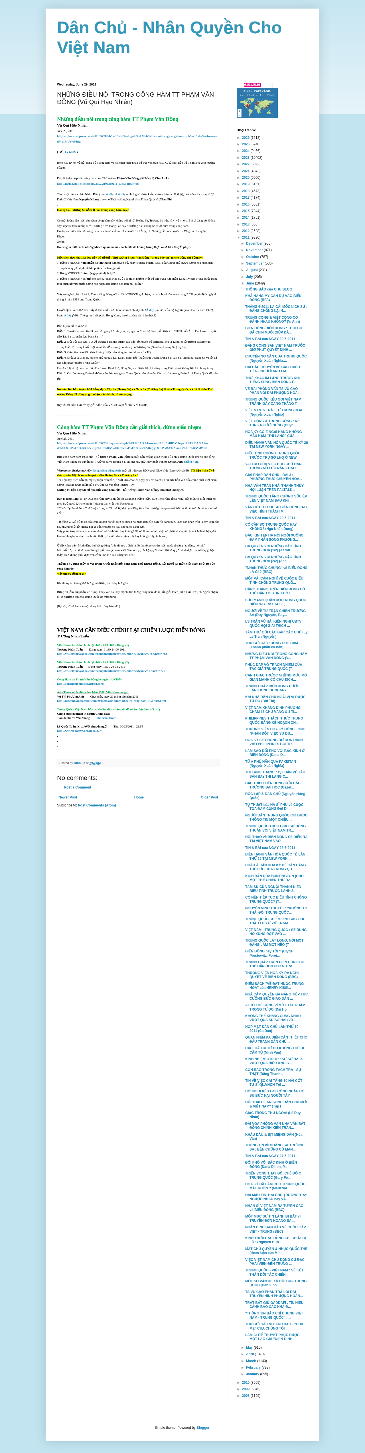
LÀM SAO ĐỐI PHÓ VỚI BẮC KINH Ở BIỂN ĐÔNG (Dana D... (275, 753)
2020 (246, 178)
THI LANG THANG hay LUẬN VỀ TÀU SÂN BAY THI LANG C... (275, 774)
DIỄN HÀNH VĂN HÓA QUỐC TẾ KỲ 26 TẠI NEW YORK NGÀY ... (276, 445)
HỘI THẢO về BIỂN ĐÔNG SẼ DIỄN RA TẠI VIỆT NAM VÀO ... (276, 839)
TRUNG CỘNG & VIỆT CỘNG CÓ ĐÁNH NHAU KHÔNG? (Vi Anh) (272, 320)
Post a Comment (77, 787)
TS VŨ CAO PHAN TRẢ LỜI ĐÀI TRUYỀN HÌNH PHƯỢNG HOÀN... (274, 1294)
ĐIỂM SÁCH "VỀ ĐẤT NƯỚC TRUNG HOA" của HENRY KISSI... (274, 986)
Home (139, 797)
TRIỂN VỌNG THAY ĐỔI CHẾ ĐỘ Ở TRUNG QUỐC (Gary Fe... (273, 1175)
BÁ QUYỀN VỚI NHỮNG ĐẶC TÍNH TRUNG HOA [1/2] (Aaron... (273, 548)
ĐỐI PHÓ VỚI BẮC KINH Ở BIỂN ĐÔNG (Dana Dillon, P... (271, 1165)
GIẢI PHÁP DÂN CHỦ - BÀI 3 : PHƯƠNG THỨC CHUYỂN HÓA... (273, 477)
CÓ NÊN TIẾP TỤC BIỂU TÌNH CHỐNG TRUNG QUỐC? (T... (276, 899)
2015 (246, 211)
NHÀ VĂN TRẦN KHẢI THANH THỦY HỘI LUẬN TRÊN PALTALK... (274, 488)
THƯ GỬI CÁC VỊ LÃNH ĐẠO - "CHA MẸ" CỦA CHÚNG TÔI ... (274, 1326)
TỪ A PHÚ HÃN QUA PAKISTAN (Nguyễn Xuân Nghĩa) (270, 764)
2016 (246, 204)
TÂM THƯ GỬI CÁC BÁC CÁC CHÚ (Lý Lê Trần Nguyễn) (276, 634)
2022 (246, 164)
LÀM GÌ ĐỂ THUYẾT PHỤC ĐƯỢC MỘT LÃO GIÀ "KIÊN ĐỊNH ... (272, 1337)
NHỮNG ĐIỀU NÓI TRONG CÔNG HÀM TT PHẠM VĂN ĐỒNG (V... (276, 656)
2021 (246, 171)
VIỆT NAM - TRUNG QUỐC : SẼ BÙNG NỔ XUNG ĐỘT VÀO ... (276, 932)
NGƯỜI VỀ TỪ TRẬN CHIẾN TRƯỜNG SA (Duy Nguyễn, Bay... (275, 613)
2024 (246, 151)
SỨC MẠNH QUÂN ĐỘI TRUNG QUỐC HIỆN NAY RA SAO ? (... (275, 602)
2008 (246, 1396)
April (250, 1354)
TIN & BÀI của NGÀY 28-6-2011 (270, 848)
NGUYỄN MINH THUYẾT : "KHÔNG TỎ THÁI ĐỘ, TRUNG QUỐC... (276, 910)
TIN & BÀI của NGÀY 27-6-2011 (270, 1156)
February (254, 1367)
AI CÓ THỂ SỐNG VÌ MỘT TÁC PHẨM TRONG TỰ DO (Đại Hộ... (275, 1007)
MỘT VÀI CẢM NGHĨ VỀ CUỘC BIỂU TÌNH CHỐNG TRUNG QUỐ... (274, 580)
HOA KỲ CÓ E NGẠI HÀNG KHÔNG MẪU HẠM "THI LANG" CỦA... (273, 434)
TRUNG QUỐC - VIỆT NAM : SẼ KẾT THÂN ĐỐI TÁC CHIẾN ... (274, 1272)
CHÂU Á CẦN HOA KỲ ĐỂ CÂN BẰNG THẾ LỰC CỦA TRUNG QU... (275, 867)
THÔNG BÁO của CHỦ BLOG (268, 289)
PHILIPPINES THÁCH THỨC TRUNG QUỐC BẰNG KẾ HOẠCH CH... (274, 720)
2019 (246, 184)
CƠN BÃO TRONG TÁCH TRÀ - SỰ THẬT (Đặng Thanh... (273, 1072)
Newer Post (67, 797)
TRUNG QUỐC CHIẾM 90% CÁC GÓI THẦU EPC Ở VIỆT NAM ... (274, 921)
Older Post (209, 797)
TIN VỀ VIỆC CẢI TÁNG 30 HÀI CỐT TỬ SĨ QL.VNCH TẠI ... (273, 1083)
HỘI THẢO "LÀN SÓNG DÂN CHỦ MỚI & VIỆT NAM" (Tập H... (276, 1104)
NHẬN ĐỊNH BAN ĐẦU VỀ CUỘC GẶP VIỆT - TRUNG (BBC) (275, 1229)
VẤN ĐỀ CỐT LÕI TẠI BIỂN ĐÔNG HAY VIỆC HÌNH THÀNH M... (276, 509)
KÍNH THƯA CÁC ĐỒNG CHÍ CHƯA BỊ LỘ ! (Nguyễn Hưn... (275, 1240)
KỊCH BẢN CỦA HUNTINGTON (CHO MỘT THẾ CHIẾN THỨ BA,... (274, 878)
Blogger (202, 1428)
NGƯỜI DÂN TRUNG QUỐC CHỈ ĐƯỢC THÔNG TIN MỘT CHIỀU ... (276, 817)
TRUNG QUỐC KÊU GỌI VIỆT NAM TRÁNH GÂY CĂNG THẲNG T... (273, 401)
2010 (246, 1383)
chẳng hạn (191, 461)
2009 (246, 1389)
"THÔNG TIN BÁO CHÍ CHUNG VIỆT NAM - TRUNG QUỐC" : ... (274, 1315)
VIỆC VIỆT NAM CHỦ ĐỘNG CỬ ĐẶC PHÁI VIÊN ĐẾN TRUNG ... (275, 1262)
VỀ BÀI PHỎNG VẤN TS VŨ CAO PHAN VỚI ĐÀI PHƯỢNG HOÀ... (273, 391)
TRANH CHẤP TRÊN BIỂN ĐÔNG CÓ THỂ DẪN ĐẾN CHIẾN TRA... (274, 964)
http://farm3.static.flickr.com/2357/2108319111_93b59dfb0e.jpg (98, 183)
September (255, 263)
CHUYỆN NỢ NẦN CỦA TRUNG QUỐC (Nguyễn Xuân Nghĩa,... (276, 358)
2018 (246, 191)
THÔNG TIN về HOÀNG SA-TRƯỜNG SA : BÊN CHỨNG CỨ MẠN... (275, 1147)
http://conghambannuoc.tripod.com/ (80, 683)
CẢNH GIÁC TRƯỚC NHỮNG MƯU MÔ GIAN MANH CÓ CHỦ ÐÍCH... (276, 677)
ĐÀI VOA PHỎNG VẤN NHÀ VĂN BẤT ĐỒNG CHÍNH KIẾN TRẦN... (275, 1126)
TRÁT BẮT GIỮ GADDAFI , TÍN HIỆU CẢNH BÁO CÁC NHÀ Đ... (274, 1305)
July (250, 277)
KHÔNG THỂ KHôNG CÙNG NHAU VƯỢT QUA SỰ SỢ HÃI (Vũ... (273, 1018)
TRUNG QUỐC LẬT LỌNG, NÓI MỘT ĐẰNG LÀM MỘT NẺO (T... (274, 942)
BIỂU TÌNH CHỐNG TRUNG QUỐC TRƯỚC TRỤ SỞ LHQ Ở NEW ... (273, 455)
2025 (246, 144)
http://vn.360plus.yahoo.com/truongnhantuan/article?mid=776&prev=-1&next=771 (111, 670)
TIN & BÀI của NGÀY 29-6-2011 (270, 518)
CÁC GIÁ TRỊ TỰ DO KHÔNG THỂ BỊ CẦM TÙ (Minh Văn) (274, 1050)
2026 (246, 138)
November (255, 250)
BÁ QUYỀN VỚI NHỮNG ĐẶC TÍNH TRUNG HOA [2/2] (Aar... (273, 559)
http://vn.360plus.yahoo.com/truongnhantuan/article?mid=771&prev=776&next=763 (112, 653)
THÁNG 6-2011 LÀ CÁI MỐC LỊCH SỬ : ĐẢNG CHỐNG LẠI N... (276, 309)
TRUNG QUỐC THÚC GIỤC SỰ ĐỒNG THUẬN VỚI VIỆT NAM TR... (275, 828)
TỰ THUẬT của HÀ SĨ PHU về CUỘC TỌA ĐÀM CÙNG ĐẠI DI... (274, 807)
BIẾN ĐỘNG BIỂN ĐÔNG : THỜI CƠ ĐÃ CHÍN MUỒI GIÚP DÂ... (273, 330)
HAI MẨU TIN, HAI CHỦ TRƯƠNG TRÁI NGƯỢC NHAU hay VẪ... (276, 1197)
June (250, 283)
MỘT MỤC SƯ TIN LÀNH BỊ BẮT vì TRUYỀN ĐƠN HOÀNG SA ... (273, 1218)
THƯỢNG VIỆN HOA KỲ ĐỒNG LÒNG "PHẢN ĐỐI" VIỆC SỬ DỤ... (275, 731)
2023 (246, 158)
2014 (246, 218)
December (254, 243)
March (251, 1361)
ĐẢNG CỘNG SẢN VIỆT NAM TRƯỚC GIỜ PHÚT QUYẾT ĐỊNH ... (275, 347)
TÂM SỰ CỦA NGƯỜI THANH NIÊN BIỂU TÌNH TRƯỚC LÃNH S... (273, 889)
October (253, 257)
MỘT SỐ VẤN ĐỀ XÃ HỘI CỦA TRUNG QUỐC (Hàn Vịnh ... (276, 1283)
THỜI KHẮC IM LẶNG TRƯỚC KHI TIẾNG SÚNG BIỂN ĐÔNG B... (272, 380)
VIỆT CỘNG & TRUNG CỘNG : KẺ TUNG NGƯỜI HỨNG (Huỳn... (272, 423)
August (252, 270)
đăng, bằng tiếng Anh (106, 470)
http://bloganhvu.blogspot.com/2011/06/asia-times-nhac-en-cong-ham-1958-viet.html (111, 700)
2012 (246, 231)
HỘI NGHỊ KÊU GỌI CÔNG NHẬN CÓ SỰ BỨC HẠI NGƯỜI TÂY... (275, 1093)
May (250, 1348)
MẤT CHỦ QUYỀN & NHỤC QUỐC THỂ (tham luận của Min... (276, 1251)
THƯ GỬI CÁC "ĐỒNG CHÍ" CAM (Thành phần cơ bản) (271, 645)
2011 (246, 237)
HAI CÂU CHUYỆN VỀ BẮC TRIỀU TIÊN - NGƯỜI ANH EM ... (272, 369)
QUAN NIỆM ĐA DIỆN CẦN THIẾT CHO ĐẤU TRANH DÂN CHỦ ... (276, 1039)
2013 (246, 224)
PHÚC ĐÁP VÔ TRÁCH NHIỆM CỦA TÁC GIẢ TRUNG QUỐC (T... (273, 667)
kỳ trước (71, 152)
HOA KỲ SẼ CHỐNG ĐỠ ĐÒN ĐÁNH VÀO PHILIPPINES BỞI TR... (274, 742)
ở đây (109, 194)
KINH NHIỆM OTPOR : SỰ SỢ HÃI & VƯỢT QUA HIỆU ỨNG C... (274, 1061)
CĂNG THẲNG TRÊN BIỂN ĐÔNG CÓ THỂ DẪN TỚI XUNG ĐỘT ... (275, 591)
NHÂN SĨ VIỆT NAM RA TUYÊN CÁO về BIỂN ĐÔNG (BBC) (274, 1208)
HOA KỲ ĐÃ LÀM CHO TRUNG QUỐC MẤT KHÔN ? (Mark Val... (275, 1186)
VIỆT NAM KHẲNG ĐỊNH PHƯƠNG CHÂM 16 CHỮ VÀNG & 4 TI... (273, 710)
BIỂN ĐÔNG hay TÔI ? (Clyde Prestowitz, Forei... (269, 953)
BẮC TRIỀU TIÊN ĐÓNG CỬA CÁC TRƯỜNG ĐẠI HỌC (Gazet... (273, 785)
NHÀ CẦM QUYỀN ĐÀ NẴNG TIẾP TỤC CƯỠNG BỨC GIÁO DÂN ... (276, 996)
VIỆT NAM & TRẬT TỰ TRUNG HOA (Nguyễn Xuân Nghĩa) (273, 412)
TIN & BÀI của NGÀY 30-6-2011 (270, 339)
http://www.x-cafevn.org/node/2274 (79, 730)
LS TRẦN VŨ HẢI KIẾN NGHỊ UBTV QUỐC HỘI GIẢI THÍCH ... (273, 623)
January (253, 1374)
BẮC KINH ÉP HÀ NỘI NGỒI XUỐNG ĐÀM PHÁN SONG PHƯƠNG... (274, 537)
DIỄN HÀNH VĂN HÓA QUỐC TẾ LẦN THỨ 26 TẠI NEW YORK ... (275, 856)
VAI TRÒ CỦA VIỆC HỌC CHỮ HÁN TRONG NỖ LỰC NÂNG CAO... (273, 466)
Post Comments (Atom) (97, 805)
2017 (246, 198)
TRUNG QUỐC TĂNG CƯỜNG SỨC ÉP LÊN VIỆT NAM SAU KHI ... (276, 498)
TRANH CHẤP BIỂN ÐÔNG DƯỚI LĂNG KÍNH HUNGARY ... (271, 688)
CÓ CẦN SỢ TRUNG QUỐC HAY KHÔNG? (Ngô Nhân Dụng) (271, 527)
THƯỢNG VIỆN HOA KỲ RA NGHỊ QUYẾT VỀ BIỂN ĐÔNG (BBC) (272, 975)
